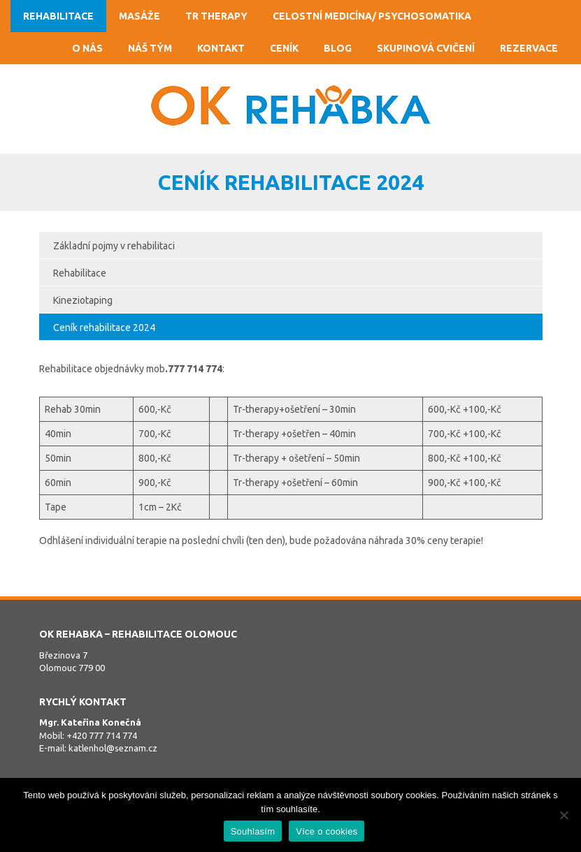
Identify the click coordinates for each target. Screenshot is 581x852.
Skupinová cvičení (426, 48)
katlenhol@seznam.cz (113, 748)
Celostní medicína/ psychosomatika (372, 16)
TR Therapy (216, 16)
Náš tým (150, 48)
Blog (338, 48)
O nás (87, 48)
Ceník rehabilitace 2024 (104, 327)
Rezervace (529, 48)
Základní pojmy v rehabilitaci (114, 245)
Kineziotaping (83, 300)
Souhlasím (253, 831)
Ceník (284, 48)
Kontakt (221, 48)
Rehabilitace (58, 16)
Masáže (139, 16)
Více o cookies (326, 831)
